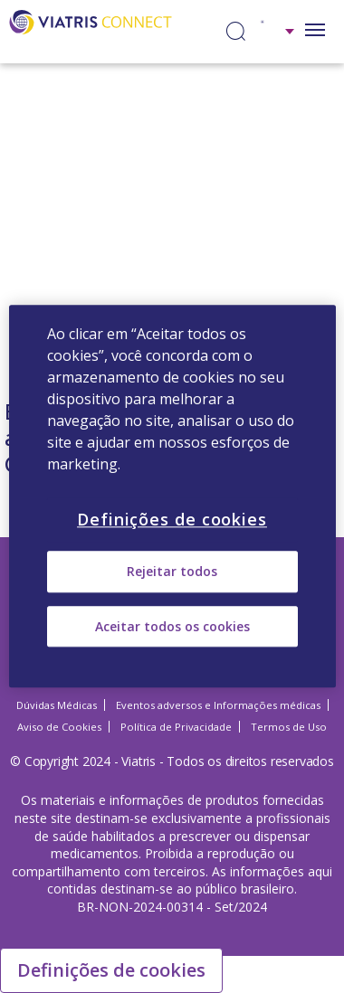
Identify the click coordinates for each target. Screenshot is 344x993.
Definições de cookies (111, 970)
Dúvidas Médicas (56, 705)
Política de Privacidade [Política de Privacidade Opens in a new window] (176, 727)
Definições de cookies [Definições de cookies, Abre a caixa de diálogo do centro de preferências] (172, 519)
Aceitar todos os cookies (172, 626)
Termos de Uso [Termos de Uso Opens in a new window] (289, 727)
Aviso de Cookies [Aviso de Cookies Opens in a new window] (59, 727)
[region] (172, 496)
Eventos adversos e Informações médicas (218, 705)
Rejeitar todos (172, 572)
